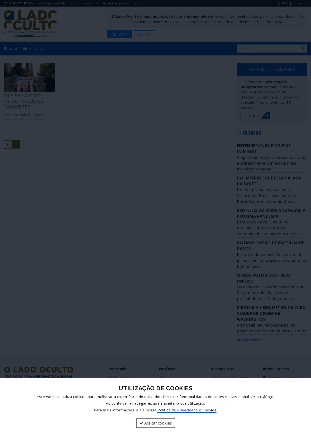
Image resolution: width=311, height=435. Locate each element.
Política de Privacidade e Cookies (186, 410)
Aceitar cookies (155, 423)
